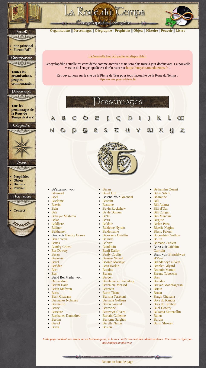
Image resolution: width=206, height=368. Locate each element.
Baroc (56, 308)
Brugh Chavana (164, 296)
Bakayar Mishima (64, 216)
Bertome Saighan (114, 319)
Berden (107, 277)
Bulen (158, 315)
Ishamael (58, 193)
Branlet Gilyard (164, 266)
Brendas (159, 281)
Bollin (158, 239)
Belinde (108, 239)
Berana (107, 273)
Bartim (56, 319)
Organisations (60, 30)
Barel (55, 262)
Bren (157, 277)
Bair (55, 212)
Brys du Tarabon (165, 304)
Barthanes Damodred (66, 315)
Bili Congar (162, 212)
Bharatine (160, 197)
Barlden (57, 266)
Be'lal (106, 216)
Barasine (58, 258)
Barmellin (58, 304)
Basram (108, 201)
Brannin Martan (164, 269)
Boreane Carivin (165, 243)
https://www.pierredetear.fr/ (117, 79)
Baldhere (58, 224)
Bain (55, 208)
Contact (19, 210)
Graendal (126, 197)
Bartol (56, 323)
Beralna (108, 269)
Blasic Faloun (163, 231)
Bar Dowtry (60, 250)
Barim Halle (60, 285)
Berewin (108, 289)
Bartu (55, 327)
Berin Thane (111, 292)
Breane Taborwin (165, 273)
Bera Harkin (111, 266)
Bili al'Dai (161, 208)
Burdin (158, 319)
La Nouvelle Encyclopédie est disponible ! (117, 56)
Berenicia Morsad (115, 285)
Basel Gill (109, 193)
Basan (107, 189)
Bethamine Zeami (166, 189)
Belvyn (107, 243)
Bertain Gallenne (114, 315)
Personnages (83, 30)
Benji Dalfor (111, 250)
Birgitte (159, 220)
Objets (18, 180)
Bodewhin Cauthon (167, 235)
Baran (56, 254)
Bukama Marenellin (167, 312)
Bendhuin (109, 247)
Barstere (57, 312)
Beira (106, 220)
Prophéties (21, 176)
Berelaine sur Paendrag (118, 281)
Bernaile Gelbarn (114, 300)
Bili (156, 201)
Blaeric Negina (164, 227)
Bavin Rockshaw (114, 208)
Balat (55, 220)
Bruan (158, 292)
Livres (180, 30)
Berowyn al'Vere (114, 312)
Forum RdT (22, 49)
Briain (158, 289)
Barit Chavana (61, 296)
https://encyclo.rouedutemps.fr (147, 68)
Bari (55, 269)
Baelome (58, 201)
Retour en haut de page (117, 362)
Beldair (108, 224)
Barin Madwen (62, 289)
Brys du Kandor (164, 300)
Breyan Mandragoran (168, 285)
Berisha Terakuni (114, 296)
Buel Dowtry (162, 308)
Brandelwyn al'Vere (167, 262)
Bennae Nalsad (113, 258)
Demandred (60, 281)
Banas (56, 243)
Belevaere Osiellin (115, 235)
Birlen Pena (162, 224)
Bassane (108, 204)
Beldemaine (111, 231)
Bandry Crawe (75, 235)
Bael (55, 197)
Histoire (19, 184)
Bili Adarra (161, 204)
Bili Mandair (162, 216)
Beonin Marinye (114, 262)
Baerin (56, 204)
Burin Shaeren (163, 323)
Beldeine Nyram (114, 227)
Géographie (103, 30)
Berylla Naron (112, 323)
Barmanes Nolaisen (65, 300)
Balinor (57, 227)
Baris (55, 292)
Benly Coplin (112, 254)
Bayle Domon (112, 212)
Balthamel (59, 231)
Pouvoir (19, 188)
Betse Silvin (162, 193)
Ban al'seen (59, 239)
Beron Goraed (112, 304)
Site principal (23, 46)
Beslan (107, 327)
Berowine (109, 308)
